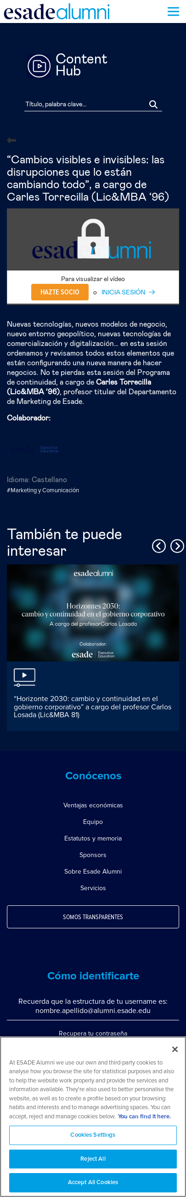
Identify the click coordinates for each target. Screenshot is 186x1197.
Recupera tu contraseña (93, 1033)
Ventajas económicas (93, 805)
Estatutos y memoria (93, 838)
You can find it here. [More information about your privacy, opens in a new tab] (144, 1117)
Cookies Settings (92, 1135)
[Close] (175, 1049)
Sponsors (93, 855)
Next (175, 544)
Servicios (93, 888)
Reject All (92, 1159)
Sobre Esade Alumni (93, 871)
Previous (157, 544)
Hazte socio (59, 292)
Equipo (93, 822)
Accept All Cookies (93, 1182)
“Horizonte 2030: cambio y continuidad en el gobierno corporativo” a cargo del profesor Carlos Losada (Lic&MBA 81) (92, 706)
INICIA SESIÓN (123, 292)
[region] (93, 1116)
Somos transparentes (93, 917)
